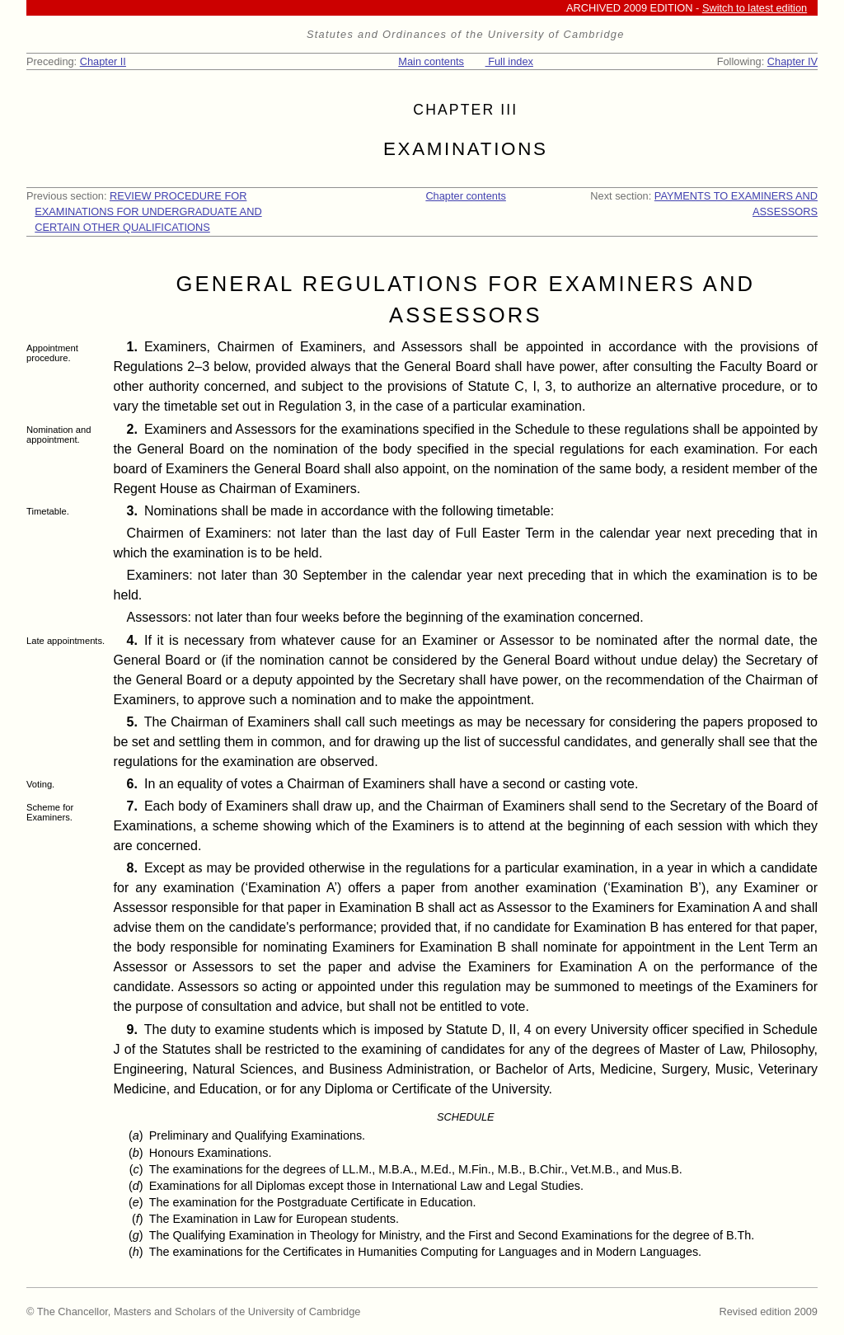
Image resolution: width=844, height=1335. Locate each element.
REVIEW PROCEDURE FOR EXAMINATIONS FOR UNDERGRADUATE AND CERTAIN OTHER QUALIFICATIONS (148, 211)
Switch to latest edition (754, 8)
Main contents (431, 61)
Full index (509, 61)
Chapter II (103, 61)
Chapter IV (792, 61)
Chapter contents (465, 196)
